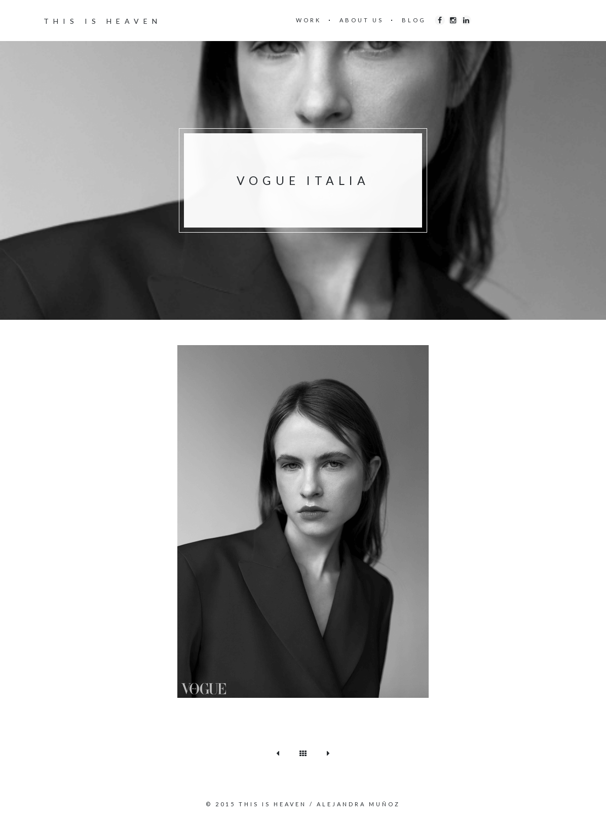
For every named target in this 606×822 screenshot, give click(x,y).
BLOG (414, 20)
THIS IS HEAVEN (103, 21)
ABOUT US (361, 20)
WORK (308, 20)
